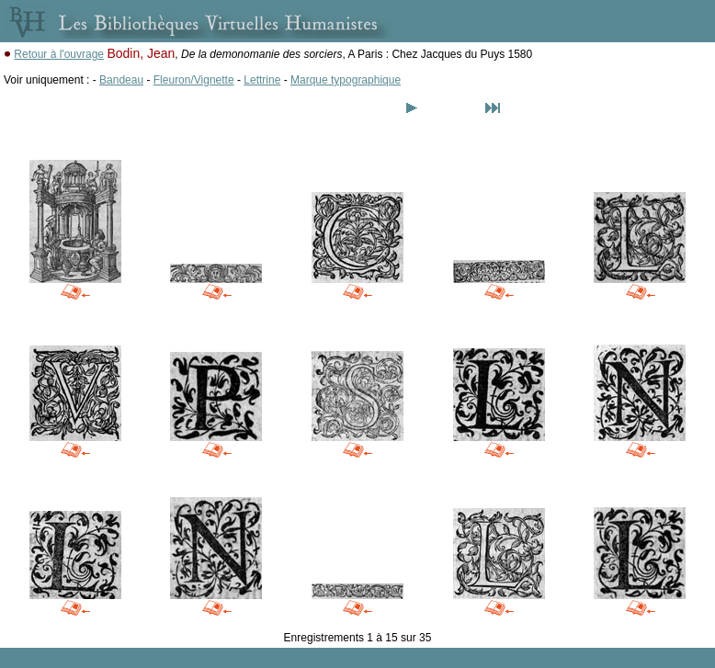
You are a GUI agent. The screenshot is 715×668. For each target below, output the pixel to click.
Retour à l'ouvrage (59, 54)
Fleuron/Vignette (193, 80)
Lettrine (262, 80)
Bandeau (121, 80)
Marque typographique (345, 80)
